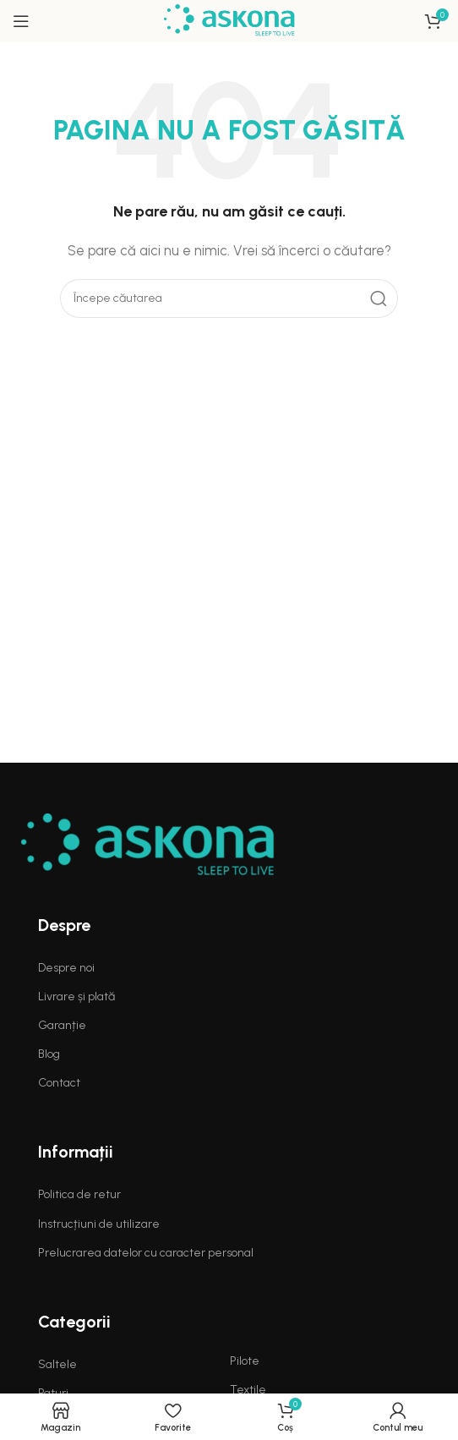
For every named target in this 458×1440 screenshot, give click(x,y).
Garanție (62, 1025)
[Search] (229, 298)
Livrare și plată (76, 996)
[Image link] (148, 844)
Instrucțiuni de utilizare (99, 1224)
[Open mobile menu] (21, 21)
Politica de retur (79, 1194)
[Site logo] (229, 20)
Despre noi (66, 968)
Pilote (244, 1361)
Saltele (57, 1364)
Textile (248, 1390)
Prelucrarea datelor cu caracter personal (146, 1253)
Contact (59, 1083)
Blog (49, 1054)
